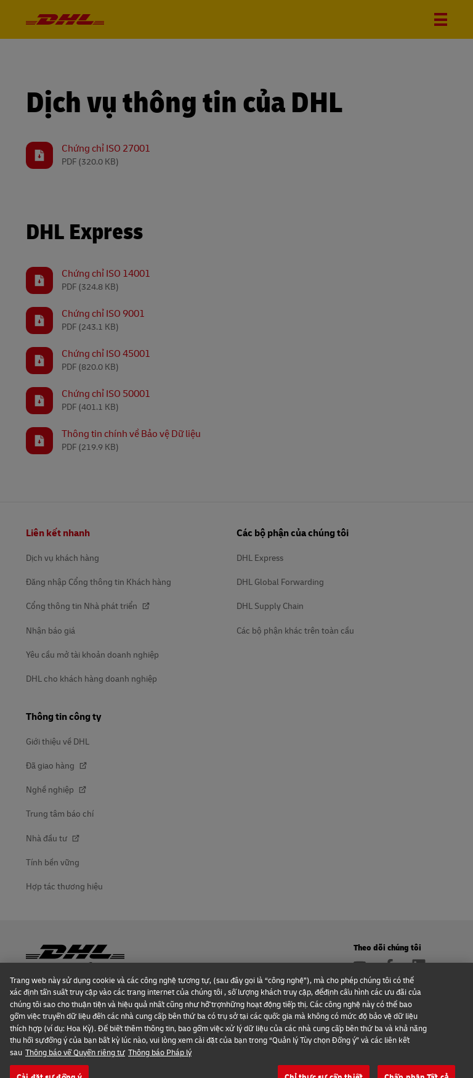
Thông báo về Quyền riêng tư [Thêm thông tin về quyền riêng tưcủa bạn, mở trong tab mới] (75, 1065)
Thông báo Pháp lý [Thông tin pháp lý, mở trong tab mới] (160, 1065)
